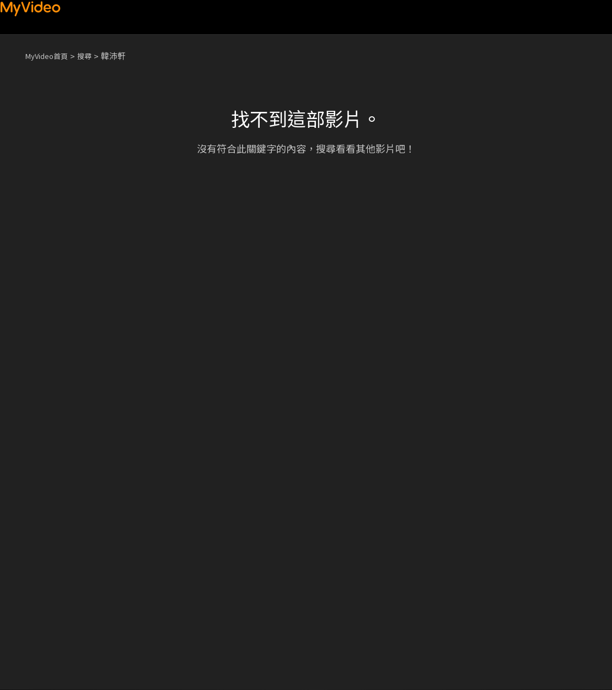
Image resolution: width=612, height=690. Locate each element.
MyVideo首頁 (50, 55)
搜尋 (93, 55)
